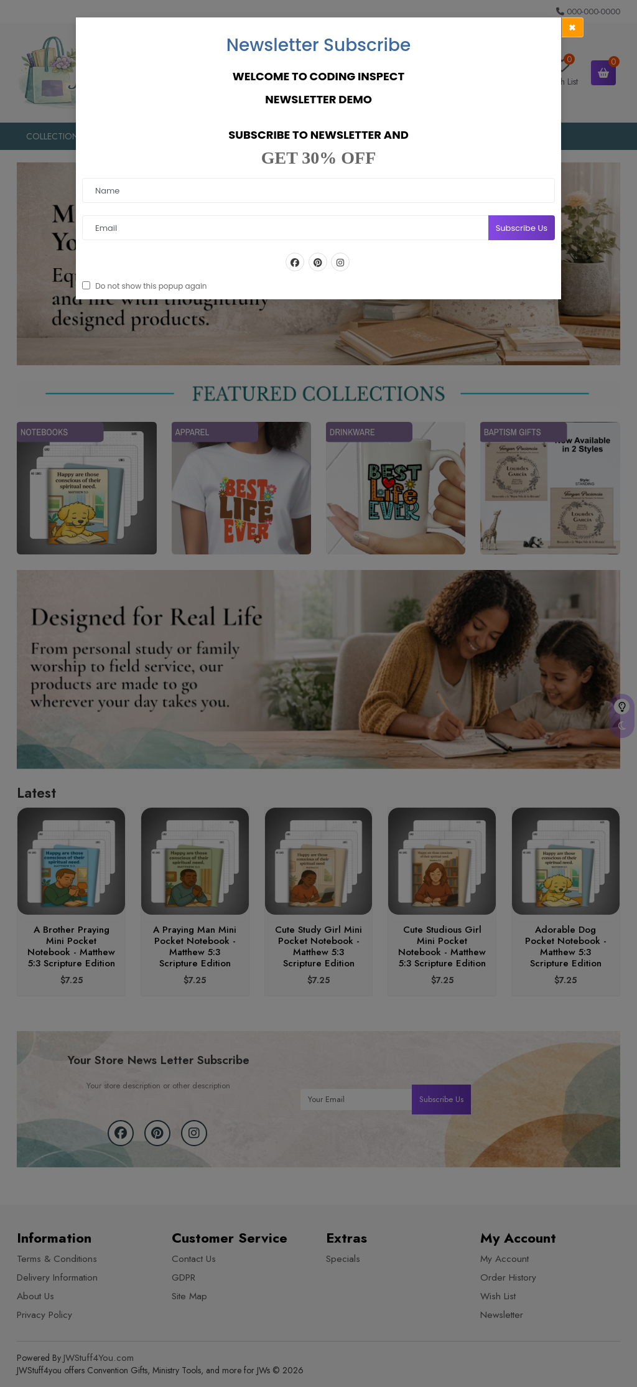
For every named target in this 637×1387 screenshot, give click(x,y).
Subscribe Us (521, 228)
